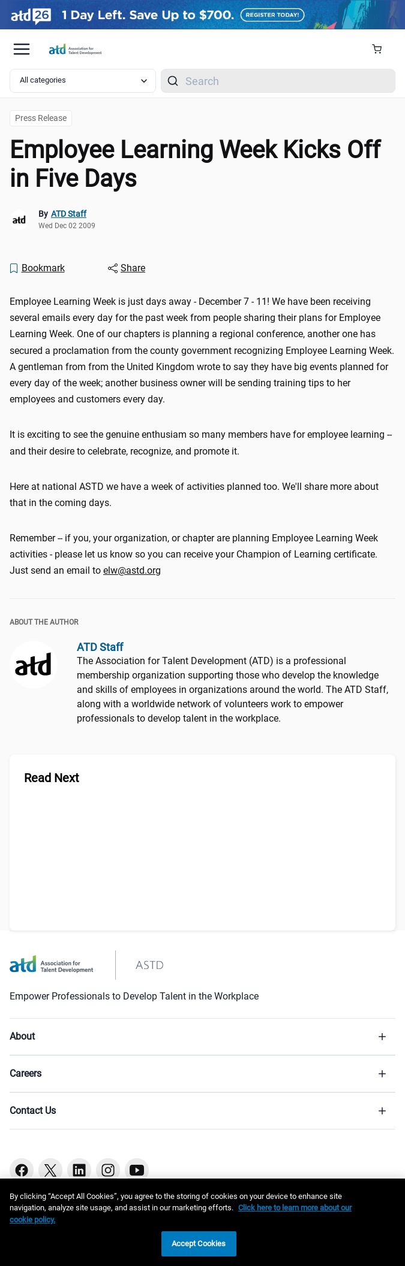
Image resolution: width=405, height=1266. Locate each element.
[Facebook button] (22, 1170)
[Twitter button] (50, 1170)
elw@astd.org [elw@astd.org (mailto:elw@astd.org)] (132, 570)
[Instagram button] (108, 1170)
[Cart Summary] (381, 49)
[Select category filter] (83, 81)
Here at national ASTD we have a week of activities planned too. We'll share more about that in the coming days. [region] (194, 494)
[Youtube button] (137, 1170)
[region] (202, 1222)
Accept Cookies (199, 1243)
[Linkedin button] (79, 1170)
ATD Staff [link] (68, 214)
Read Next (51, 778)
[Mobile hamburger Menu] (22, 49)
